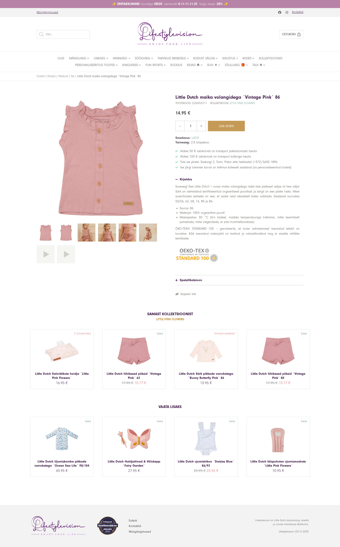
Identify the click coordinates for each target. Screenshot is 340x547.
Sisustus (228, 58)
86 (72, 76)
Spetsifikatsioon (188, 280)
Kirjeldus (183, 179)
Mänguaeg (77, 58)
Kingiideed (130, 65)
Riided (247, 58)
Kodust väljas (204, 58)
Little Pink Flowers (242, 103)
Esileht (40, 76)
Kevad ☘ (193, 65)
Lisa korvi (226, 126)
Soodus (176, 65)
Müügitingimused (47, 12)
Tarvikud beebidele (172, 58)
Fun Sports (154, 65)
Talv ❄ (257, 65)
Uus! (61, 58)
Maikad (63, 76)
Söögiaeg (142, 58)
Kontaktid (297, 12)
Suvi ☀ (212, 65)
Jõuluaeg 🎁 (235, 65)
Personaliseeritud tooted (95, 65)
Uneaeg (99, 58)
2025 (306, 531)
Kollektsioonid (270, 58)
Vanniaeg (120, 58)
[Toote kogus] (191, 126)
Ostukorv (291, 34)
